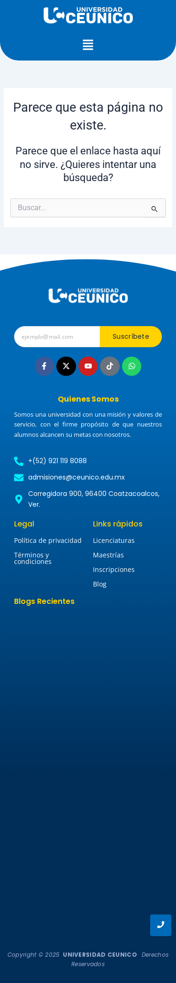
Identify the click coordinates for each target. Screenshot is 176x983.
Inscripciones (114, 569)
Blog (100, 583)
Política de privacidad (48, 540)
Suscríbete (131, 336)
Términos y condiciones (33, 558)
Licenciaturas (114, 540)
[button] (87, 45)
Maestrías (108, 554)
